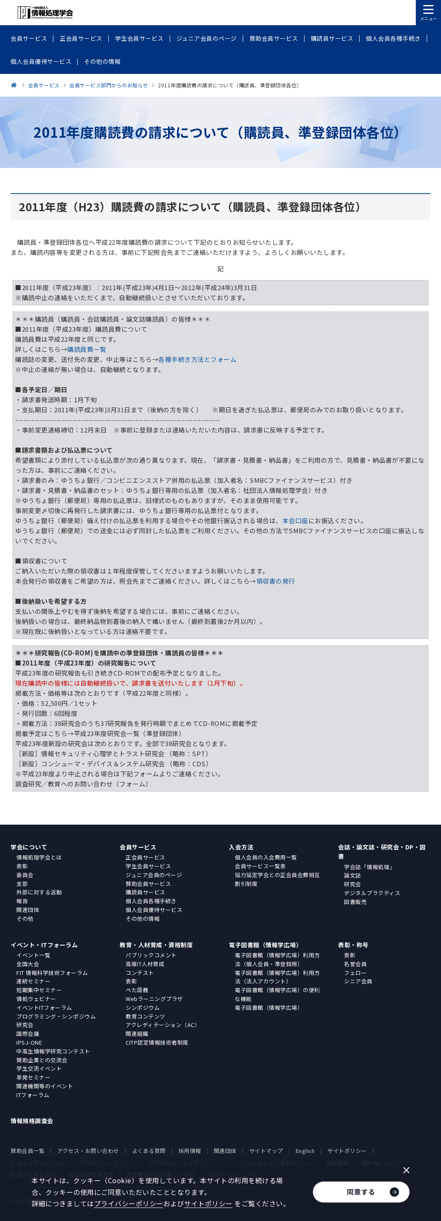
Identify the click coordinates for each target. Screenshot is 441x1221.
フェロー (355, 973)
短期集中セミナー (39, 990)
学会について (28, 847)
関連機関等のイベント (44, 1086)
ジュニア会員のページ (154, 875)
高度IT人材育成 (145, 964)
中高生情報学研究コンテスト (53, 1051)
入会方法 (241, 847)
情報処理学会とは (39, 857)
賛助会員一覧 (27, 1151)
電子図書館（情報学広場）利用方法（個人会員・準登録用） (277, 959)
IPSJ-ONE (29, 1042)
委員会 (25, 875)
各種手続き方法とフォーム (197, 359)
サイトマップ (266, 1151)
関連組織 (137, 1034)
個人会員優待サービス (154, 910)
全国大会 (27, 964)
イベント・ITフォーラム (44, 945)
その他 (25, 918)
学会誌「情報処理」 (369, 867)
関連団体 (27, 910)
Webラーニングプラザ (154, 999)
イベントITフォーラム (44, 1007)
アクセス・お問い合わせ (88, 1151)
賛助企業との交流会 (42, 1060)
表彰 (22, 866)
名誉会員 (355, 964)
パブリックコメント (151, 955)
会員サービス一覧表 (260, 866)
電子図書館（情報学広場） (265, 945)
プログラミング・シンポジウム (56, 1016)
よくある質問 (149, 1151)
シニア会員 (358, 981)
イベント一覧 (33, 955)
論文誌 (352, 875)
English (305, 1151)
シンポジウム (143, 1007)
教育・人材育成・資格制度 (156, 945)
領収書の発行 (275, 580)
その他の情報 (143, 918)
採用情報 (189, 1151)
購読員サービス (145, 892)
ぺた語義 (137, 990)
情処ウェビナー (36, 999)
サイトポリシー (347, 1151)
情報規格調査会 (31, 1120)
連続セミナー (33, 981)
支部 (22, 884)
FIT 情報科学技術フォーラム (52, 973)
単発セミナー (33, 1077)
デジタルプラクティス (372, 893)
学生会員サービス (148, 866)
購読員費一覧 (86, 349)
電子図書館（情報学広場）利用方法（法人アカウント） (277, 977)
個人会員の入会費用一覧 (266, 857)
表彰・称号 (353, 945)
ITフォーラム (33, 1095)
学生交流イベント (39, 1068)
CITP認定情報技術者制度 (157, 1042)
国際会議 (27, 1034)
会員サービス (138, 847)
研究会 (352, 884)
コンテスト (140, 973)
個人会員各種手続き (151, 901)
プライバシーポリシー (128, 1203)
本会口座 (295, 520)
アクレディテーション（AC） (163, 1025)
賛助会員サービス (148, 884)
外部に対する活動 (39, 892)
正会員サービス (145, 857)
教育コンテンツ (145, 1016)
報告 (22, 901)
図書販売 (355, 902)
